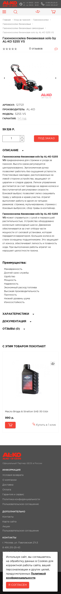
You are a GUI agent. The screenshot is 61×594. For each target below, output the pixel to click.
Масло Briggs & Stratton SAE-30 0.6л (26, 412)
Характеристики (18, 314)
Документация (16, 321)
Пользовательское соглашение (20, 504)
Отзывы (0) (13, 329)
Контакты (8, 517)
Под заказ (46, 138)
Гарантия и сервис (13, 495)
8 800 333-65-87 (52, 5)
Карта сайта (9, 522)
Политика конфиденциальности (21, 499)
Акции (6, 527)
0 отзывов (35, 49)
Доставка (7, 485)
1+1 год (22, 118)
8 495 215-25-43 (51, 2)
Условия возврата (12, 475)
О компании (9, 480)
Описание (13, 150)
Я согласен (17, 585)
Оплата (6, 490)
